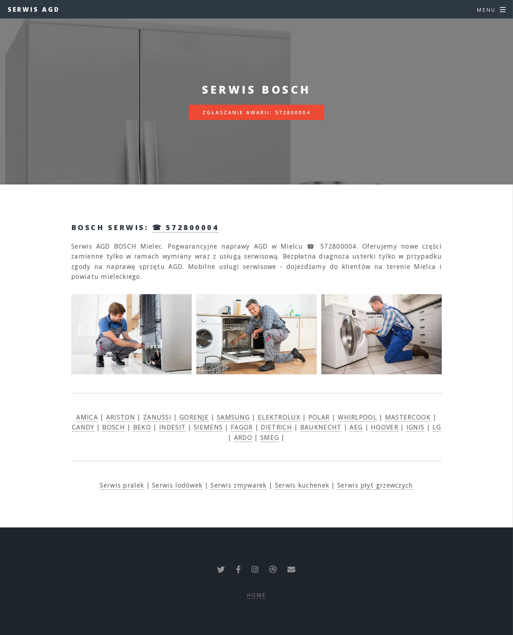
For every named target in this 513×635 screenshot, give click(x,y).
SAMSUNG (233, 417)
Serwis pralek (122, 485)
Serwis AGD (34, 9)
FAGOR (242, 427)
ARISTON (120, 417)
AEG (356, 427)
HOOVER (384, 427)
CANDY (83, 427)
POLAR (319, 417)
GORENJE (194, 417)
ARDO (243, 437)
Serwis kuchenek (302, 485)
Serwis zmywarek (239, 485)
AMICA (87, 417)
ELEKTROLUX (279, 417)
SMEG (269, 437)
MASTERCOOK (408, 417)
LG (436, 427)
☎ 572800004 (185, 227)
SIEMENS (208, 427)
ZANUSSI (157, 417)
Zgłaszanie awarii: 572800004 (256, 112)
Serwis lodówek (177, 485)
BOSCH (113, 427)
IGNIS (415, 427)
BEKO (142, 427)
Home (256, 595)
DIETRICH (276, 427)
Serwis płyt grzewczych (375, 485)
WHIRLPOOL (357, 417)
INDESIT (172, 427)
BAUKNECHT (321, 427)
